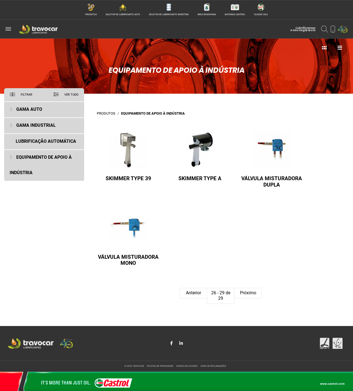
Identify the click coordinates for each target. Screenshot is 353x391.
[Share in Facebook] (172, 343)
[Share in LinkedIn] (181, 343)
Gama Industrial (36, 125)
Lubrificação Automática (46, 141)
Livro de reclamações (213, 366)
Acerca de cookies (187, 366)
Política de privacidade (160, 366)
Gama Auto (29, 109)
